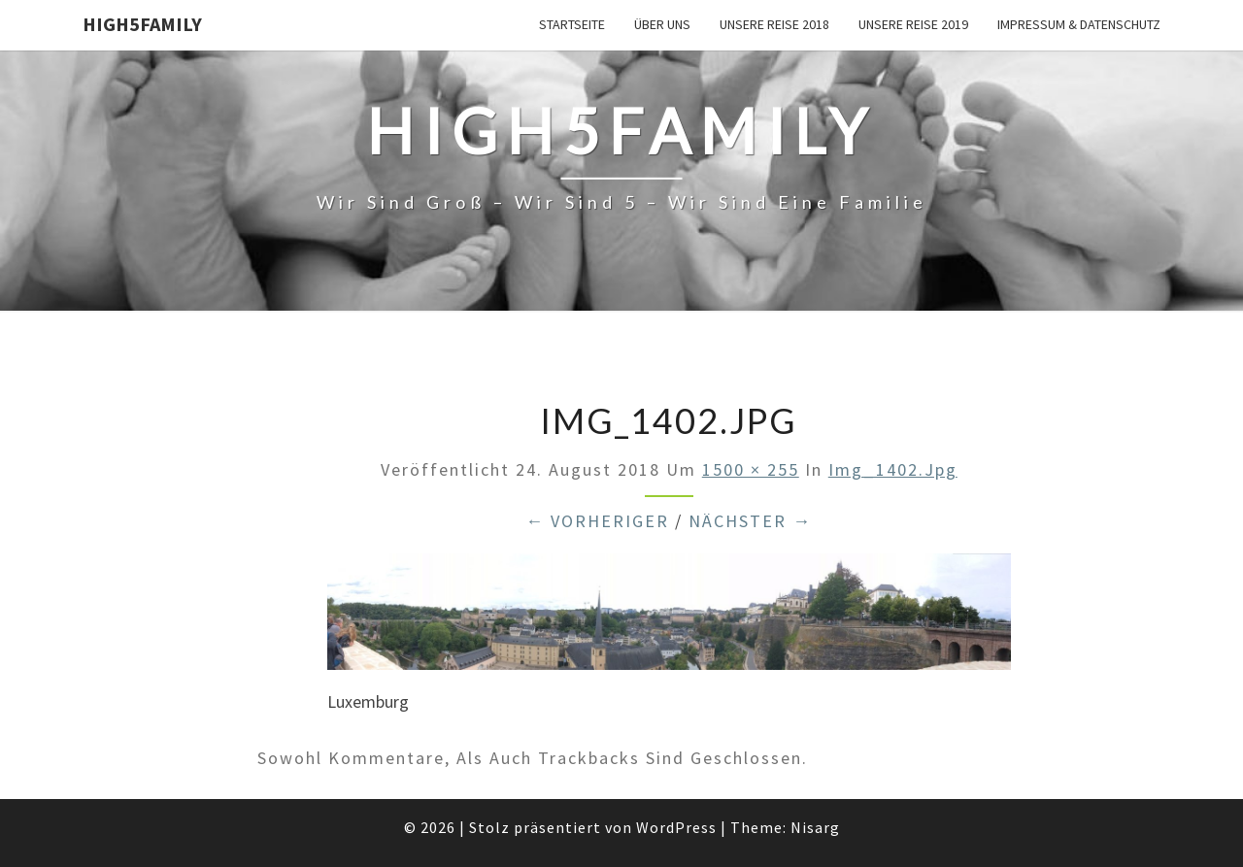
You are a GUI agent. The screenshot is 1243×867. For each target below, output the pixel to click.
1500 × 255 (750, 469)
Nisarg (815, 827)
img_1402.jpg (892, 469)
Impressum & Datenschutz (1078, 24)
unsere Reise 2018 (774, 24)
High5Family (142, 24)
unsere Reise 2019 (913, 24)
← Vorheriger (597, 521)
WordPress (676, 827)
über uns (662, 24)
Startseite (572, 24)
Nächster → (750, 521)
